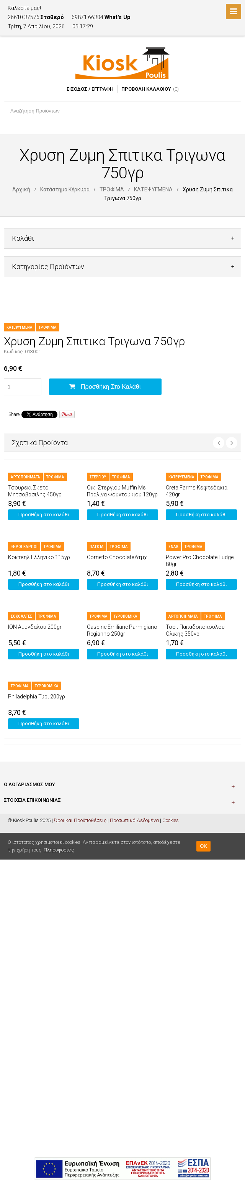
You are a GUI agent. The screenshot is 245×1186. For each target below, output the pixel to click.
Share (14, 414)
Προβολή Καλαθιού (146, 89)
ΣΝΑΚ (173, 546)
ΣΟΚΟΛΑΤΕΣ (21, 616)
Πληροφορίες (59, 850)
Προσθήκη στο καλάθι (110, 386)
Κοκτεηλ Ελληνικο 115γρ (39, 557)
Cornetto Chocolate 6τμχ (117, 557)
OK (203, 846)
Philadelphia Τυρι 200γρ (36, 696)
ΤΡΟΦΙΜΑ (112, 189)
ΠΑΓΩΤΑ (97, 546)
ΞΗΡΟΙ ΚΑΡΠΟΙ (24, 546)
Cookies (170, 820)
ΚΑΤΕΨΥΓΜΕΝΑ (153, 189)
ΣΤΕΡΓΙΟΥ (98, 477)
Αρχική (21, 189)
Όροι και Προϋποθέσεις (80, 820)
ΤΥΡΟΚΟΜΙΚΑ (125, 616)
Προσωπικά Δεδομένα (134, 820)
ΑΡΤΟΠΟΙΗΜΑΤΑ (25, 477)
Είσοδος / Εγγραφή (90, 89)
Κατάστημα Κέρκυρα (65, 189)
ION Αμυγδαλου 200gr (35, 627)
